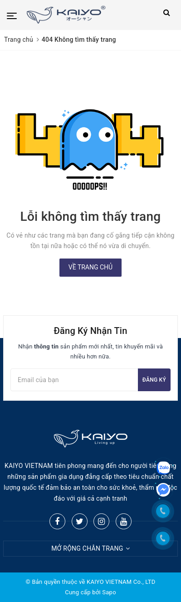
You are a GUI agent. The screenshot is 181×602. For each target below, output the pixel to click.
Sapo (109, 592)
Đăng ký (154, 380)
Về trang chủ (90, 267)
